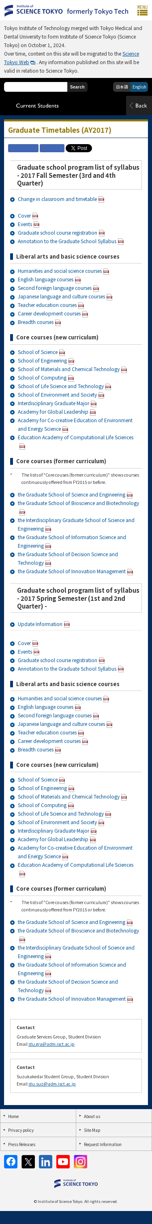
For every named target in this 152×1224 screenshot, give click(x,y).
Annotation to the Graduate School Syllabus (67, 240)
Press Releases (21, 1144)
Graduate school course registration (57, 232)
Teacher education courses (47, 304)
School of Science (38, 351)
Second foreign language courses (55, 287)
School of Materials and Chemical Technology (69, 368)
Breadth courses (36, 321)
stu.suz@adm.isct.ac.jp (52, 1084)
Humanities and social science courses (60, 270)
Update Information (40, 623)
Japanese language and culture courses (61, 296)
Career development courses (49, 313)
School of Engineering (42, 360)
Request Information (103, 1144)
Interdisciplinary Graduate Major (53, 402)
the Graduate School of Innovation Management (72, 571)
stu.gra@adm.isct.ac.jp (51, 1044)
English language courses (45, 279)
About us (92, 1116)
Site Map (92, 1130)
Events (25, 223)
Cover (24, 215)
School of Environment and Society (57, 394)
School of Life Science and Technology (61, 385)
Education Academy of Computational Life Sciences (75, 437)
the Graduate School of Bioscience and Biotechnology (78, 502)
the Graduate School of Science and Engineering (71, 494)
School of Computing (42, 377)
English (139, 87)
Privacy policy (21, 1130)
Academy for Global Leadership (53, 411)
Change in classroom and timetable (57, 198)
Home (13, 1116)
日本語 (122, 87)
